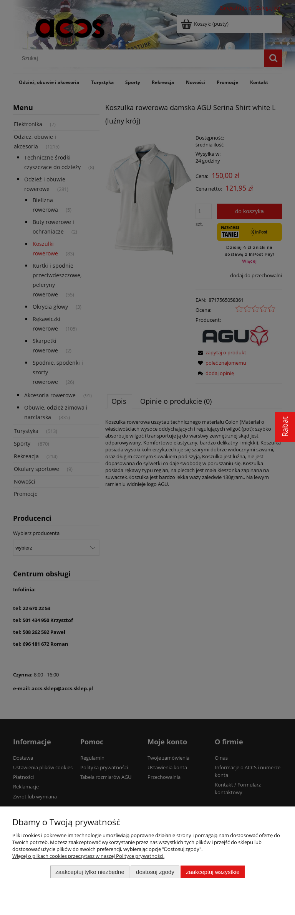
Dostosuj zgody (155, 872)
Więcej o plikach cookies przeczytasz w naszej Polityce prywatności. (88, 855)
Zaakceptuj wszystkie (212, 872)
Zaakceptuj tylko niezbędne (89, 872)
